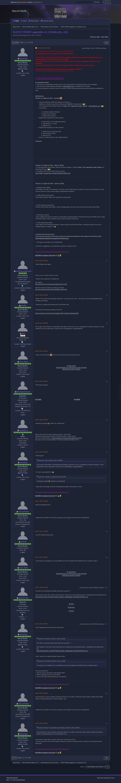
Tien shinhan (24, 512)
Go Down (15, 42)
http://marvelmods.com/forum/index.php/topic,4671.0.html (51, 284)
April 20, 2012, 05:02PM (41, 381)
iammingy (24, 58)
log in (34, 2)
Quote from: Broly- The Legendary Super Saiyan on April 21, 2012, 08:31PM (58, 727)
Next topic (104, 37)
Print (106, 42)
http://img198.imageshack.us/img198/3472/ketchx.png (52, 238)
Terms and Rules (104, 777)
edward (24, 542)
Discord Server (34, 21)
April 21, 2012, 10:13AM (41, 531)
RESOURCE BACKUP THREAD (71, 369)
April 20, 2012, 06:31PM (41, 419)
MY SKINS (38, 399)
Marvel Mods (19, 11)
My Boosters (71, 607)
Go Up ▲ (112, 777)
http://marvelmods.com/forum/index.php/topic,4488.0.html (51, 289)
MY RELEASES (71, 366)
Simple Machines (20, 780)
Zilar (23, 333)
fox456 (23, 305)
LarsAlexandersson (23, 271)
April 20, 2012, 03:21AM (41, 295)
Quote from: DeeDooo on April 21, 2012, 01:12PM (51, 638)
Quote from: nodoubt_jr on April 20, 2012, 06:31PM (52, 476)
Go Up (14, 757)
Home (16, 21)
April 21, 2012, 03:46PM (41, 623)
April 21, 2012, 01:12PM (41, 587)
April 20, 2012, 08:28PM (41, 452)
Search (24, 21)
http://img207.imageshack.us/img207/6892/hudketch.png (52, 173)
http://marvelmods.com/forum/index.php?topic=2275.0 (67, 438)
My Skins (71, 611)
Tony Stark (23, 362)
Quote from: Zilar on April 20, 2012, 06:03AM (50, 460)
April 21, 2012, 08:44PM (41, 723)
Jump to (82, 766)
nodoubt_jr (23, 430)
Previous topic (95, 37)
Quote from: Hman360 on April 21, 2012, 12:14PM (51, 661)
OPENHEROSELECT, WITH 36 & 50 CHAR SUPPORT (71, 367)
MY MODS (77, 399)
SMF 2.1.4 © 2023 (11, 780)
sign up (40, 2)
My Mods (71, 604)
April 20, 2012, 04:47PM (41, 351)
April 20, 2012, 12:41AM (43, 48)
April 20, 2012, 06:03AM (41, 323)
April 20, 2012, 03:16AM (41, 260)
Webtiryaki (15, 777)
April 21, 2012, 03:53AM (41, 501)
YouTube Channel (47, 21)
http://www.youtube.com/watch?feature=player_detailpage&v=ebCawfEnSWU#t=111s (61, 597)
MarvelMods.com (68, 86)
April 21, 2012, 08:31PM (41, 693)
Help (98, 777)
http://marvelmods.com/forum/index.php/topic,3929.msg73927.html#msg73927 (57, 313)
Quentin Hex (24, 598)
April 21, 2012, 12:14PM (41, 557)
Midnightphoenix (23, 392)
